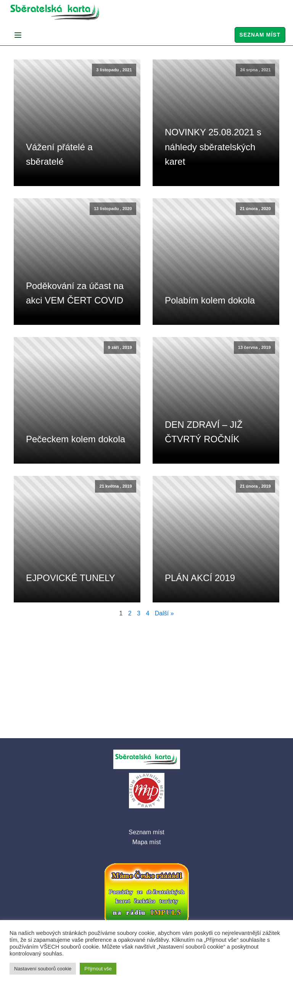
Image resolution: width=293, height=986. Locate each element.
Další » (164, 613)
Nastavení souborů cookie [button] (42, 969)
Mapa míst (146, 842)
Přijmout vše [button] (98, 969)
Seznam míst (260, 35)
